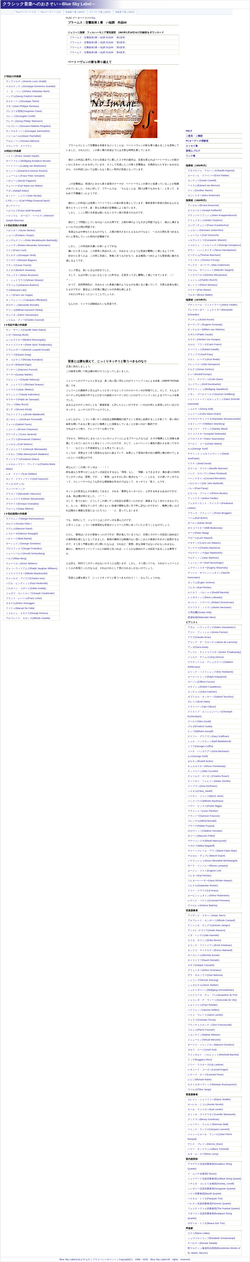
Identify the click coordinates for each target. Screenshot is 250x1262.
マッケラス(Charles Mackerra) (204, 547)
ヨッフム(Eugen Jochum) (201, 582)
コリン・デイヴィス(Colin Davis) (205, 379)
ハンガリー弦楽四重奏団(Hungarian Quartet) (212, 1188)
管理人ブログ (193, 150)
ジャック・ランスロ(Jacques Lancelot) (209, 1129)
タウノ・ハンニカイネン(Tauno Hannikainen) (212, 250)
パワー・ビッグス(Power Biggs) (205, 806)
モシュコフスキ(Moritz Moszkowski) (25, 498)
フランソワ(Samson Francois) (204, 816)
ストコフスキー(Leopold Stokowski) (207, 433)
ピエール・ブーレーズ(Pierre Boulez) (208, 493)
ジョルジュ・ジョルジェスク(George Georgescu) (214, 245)
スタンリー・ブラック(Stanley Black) (208, 428)
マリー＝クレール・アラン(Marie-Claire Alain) (212, 850)
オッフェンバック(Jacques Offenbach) (26, 300)
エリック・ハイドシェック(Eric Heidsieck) (210, 671)
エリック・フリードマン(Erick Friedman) (210, 945)
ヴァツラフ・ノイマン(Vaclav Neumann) (209, 607)
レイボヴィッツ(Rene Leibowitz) (205, 597)
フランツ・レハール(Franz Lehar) (24, 598)
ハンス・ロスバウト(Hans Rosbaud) (207, 473)
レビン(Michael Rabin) (200, 1079)
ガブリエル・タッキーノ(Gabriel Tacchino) (211, 696)
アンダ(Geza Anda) (198, 647)
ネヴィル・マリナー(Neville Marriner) (208, 468)
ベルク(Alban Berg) (16, 558)
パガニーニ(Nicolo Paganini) (21, 180)
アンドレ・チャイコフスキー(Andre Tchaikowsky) (214, 652)
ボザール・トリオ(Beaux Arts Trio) (206, 1223)
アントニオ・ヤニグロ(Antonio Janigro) (209, 925)
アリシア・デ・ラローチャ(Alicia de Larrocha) (212, 642)
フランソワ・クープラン (19, 146)
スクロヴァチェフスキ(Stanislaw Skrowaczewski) (214, 418)
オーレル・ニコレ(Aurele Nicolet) (205, 1104)
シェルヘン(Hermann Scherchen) (205, 230)
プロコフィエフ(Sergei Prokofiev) (24, 548)
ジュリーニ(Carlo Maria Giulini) (204, 413)
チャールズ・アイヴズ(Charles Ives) (25, 578)
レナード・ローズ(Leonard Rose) (206, 1074)
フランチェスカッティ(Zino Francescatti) (210, 1024)
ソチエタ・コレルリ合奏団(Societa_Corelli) (211, 1183)
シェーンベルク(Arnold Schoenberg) (25, 553)
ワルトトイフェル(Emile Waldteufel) (25, 414)
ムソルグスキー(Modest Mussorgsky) (26, 339)
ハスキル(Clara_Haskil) (200, 791)
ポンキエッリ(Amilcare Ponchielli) (24, 419)
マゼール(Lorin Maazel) (200, 537)
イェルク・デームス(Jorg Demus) (206, 657)
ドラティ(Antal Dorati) (199, 463)
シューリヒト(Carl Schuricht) (203, 235)
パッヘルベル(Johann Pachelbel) (23, 136)
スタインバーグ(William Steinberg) (206, 423)
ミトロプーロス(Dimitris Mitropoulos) (207, 275)
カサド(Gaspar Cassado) (201, 965)
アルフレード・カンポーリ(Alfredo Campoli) (211, 920)
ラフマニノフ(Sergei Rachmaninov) (25, 518)
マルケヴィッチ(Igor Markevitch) (205, 552)
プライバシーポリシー (104, 1259)
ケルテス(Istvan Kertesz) (201, 369)
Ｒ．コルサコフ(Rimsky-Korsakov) (24, 359)
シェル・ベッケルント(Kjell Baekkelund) (209, 741)
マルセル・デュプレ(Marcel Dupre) (206, 855)
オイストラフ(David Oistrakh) (203, 960)
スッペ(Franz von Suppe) (19, 295)
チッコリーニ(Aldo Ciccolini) (203, 771)
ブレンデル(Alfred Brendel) (202, 820)
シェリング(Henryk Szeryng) (203, 980)
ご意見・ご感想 (194, 135)
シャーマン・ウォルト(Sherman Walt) (208, 1124)
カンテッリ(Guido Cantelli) (202, 180)
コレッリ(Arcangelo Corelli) (20, 116)
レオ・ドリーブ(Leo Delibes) (21, 474)
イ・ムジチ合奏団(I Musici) (202, 1173)
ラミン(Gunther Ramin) (200, 190)
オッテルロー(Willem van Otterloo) (206, 329)
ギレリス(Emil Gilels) (199, 701)
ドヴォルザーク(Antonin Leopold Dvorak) (28, 349)
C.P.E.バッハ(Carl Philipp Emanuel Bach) (28, 200)
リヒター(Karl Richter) (199, 587)
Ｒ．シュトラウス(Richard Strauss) (25, 384)
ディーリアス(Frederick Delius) (22, 459)
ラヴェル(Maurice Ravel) (19, 528)
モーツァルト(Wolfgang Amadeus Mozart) (28, 161)
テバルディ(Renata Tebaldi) (202, 1243)
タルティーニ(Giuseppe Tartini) (22, 101)
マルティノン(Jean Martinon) (203, 557)
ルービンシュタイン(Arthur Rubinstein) (209, 895)
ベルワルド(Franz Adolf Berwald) (23, 210)
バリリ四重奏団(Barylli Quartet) (204, 1193)
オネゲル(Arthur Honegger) (20, 603)
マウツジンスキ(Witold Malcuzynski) (207, 840)
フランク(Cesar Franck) (18, 265)
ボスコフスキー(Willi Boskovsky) (205, 528)
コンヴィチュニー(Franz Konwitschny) (208, 225)
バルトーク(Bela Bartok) (19, 538)
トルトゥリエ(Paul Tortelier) (203, 1005)
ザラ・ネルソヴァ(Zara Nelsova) (205, 975)
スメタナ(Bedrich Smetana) (21, 270)
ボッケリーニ (13, 205)
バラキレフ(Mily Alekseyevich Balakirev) (27, 454)
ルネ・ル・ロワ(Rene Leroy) (203, 1154)
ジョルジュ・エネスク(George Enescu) (27, 613)
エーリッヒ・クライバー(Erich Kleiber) (208, 175)
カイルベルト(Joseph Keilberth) (205, 210)
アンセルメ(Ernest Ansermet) (203, 205)
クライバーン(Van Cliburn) (202, 706)
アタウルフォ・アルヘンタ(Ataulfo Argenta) (211, 170)
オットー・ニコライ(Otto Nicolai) (24, 195)
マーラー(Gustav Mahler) (19, 374)
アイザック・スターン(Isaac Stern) (206, 915)
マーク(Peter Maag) (198, 533)
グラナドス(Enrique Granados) (22, 503)
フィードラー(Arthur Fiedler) (203, 498)
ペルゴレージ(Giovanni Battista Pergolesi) (28, 126)
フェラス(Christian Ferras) (202, 1019)
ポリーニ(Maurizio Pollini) (201, 835)
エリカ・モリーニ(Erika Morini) (204, 940)
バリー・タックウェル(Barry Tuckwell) (208, 1149)
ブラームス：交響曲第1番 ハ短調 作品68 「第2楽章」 (98, 42)
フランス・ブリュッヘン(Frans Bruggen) (210, 513)
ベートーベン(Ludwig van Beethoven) (26, 165)
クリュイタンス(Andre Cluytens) (205, 220)
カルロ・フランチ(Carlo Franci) (205, 344)
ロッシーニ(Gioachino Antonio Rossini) (27, 170)
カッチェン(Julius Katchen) (202, 691)
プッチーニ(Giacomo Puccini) (21, 369)
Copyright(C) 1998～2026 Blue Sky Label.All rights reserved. (155, 1259)
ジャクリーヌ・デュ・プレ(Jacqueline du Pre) (212, 995)
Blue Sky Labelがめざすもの (74, 1259)
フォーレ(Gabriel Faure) (19, 424)
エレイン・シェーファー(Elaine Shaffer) (209, 1099)
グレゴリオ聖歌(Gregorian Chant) (24, 111)
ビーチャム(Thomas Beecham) (204, 255)
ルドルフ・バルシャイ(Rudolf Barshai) (208, 592)
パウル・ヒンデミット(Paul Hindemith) (27, 583)
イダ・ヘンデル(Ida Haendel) (203, 935)
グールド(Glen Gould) (199, 721)
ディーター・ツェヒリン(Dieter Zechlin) (209, 781)
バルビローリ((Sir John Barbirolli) (205, 483)
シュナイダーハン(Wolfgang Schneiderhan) (211, 990)
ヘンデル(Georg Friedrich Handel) (24, 96)
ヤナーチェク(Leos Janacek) (21, 434)
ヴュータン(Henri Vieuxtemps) (22, 315)
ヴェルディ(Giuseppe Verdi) (21, 255)
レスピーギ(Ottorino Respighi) (22, 533)
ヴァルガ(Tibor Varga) (199, 1089)
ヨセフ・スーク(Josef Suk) (202, 1049)
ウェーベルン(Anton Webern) (21, 563)
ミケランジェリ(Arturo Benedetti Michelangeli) (212, 860)
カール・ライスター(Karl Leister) (205, 1109)
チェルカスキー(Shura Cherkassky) (207, 766)
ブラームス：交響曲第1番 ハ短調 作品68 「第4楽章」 (98, 52)
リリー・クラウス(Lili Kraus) (203, 890)
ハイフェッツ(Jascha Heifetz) (203, 1010)
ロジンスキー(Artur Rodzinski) (204, 195)
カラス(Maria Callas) (199, 1233)
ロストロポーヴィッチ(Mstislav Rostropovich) (212, 1084)
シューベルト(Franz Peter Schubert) (25, 175)
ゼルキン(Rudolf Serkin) (200, 761)
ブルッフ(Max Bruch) (17, 404)
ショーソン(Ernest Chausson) (22, 429)
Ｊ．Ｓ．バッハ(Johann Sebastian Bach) (28, 91)
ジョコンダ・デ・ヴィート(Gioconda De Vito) (212, 1000)
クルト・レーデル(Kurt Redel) (204, 359)
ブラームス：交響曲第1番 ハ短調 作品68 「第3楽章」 (98, 47)
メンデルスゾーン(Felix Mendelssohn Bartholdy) (32, 240)
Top (93, 17)
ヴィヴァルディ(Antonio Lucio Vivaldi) (26, 81)
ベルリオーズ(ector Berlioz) (20, 230)
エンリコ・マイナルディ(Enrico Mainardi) (210, 950)
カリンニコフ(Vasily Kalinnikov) (23, 394)
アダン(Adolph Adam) (17, 190)
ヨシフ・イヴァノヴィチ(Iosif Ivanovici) (27, 478)
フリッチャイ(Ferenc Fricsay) (204, 260)
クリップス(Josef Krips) (200, 354)
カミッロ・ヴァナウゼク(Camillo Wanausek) (212, 1114)
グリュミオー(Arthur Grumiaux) (204, 970)
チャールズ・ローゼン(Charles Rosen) (208, 776)
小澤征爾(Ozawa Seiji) (200, 612)
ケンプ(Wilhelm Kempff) (200, 731)
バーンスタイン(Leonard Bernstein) (207, 478)
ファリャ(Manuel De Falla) (20, 608)
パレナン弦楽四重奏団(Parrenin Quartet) (209, 1203)
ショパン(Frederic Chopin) (20, 235)
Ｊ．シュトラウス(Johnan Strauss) (24, 280)
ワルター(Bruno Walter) (200, 294)
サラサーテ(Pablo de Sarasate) (22, 399)
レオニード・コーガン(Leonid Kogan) (208, 1069)
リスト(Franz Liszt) (16, 250)
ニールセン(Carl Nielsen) (19, 444)
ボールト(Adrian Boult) (200, 523)
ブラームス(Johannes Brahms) (22, 285)
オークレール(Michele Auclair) (204, 955)
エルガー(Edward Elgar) (18, 364)
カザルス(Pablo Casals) (200, 334)
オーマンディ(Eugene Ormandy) (205, 324)
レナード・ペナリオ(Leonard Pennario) (209, 900)
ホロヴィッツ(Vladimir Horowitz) (205, 830)
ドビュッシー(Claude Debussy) (23, 379)
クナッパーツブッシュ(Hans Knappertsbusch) (212, 215)
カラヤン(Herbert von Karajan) (204, 339)
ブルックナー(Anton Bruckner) (22, 275)
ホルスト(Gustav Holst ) (18, 523)
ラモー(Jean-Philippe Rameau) (22, 106)
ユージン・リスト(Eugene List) (204, 870)
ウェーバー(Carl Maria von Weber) (24, 185)
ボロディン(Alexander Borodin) (22, 305)
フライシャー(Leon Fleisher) (203, 811)
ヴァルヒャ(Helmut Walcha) (203, 905)
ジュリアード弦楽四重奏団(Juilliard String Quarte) (214, 1178)
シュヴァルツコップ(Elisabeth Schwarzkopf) (211, 1238)
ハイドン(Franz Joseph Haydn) (22, 156)
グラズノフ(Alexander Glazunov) (23, 493)
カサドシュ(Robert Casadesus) (204, 686)
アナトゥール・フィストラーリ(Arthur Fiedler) (212, 304)
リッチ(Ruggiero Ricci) (200, 1059)
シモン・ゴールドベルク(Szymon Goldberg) (211, 394)
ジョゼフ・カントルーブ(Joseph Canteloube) (30, 593)
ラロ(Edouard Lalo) (16, 290)
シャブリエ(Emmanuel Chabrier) (23, 439)
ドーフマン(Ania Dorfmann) (202, 786)
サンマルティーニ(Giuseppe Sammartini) (28, 131)
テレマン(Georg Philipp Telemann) (24, 121)
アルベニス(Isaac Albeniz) (20, 508)
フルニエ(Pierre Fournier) (201, 1029)
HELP (189, 130)
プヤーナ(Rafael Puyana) (201, 825)
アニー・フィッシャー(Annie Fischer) (208, 632)
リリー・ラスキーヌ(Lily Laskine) (205, 1064)
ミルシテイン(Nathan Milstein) (204, 1034)
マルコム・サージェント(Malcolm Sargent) (211, 270)
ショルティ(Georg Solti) (200, 409)
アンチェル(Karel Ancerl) (201, 319)
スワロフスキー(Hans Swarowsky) (206, 438)
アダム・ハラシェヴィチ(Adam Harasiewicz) (212, 627)
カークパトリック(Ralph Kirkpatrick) (207, 676)
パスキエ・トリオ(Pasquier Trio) (205, 1198)
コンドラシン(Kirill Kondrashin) (204, 384)
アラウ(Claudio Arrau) (199, 637)
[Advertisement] (32, 45)
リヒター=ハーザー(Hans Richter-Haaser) (210, 880)
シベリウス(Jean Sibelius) (20, 389)
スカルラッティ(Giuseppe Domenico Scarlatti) (30, 86)
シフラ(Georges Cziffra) (200, 746)
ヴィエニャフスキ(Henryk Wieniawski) (26, 449)
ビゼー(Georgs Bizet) (17, 334)
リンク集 (190, 155)
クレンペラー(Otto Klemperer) (204, 364)
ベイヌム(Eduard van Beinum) (204, 185)
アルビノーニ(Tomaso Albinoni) (22, 141)
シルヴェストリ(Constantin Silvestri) (207, 240)
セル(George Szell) (198, 448)
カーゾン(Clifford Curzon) (201, 681)
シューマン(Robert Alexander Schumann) (28, 245)
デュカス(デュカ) (15, 483)
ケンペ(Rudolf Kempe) (200, 374)
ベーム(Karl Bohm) (198, 518)
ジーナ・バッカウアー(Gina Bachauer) (208, 751)
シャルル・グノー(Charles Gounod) (25, 320)
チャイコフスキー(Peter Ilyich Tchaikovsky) (29, 344)
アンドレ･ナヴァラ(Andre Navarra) (206, 930)
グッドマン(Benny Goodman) (203, 1119)
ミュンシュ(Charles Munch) (202, 280)
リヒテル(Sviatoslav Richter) (203, 885)
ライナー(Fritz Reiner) (199, 289)
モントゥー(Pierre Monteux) (203, 285)
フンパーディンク (15, 488)
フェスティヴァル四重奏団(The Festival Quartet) (214, 1208)
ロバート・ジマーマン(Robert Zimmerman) (211, 602)
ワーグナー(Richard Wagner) (21, 260)
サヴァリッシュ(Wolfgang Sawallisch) (208, 389)
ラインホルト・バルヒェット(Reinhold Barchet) (213, 1054)
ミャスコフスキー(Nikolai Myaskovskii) (27, 573)
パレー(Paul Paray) (198, 488)
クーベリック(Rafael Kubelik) (203, 349)
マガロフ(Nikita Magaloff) (201, 845)
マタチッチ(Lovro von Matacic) (204, 542)
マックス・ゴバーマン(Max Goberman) (209, 265)
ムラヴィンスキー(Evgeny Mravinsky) (208, 567)
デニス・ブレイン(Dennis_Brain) (205, 1144)
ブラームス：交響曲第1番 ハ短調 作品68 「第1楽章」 (98, 37)
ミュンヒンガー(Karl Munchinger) (206, 562)
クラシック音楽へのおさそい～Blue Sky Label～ (49, 4)
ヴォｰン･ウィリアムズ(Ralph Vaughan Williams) (32, 568)
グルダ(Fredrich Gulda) (200, 726)
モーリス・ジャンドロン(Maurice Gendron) (211, 1044)
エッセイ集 (192, 145)
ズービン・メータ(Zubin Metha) (205, 443)
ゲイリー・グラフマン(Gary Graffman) (208, 736)
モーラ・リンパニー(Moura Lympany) (208, 865)
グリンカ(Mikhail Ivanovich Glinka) (24, 310)
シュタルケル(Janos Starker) (203, 985)
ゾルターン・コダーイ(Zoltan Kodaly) (26, 588)
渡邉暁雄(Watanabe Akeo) (202, 617)
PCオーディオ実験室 (197, 140)
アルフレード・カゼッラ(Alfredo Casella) (28, 618)
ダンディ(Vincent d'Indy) (19, 409)
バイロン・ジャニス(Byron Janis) (205, 796)
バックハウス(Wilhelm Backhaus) (205, 801)
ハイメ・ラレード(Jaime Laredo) (205, 1014)
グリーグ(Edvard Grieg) (18, 354)
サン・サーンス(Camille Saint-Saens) (26, 329)
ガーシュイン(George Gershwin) (23, 543)
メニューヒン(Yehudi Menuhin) (204, 1039)
